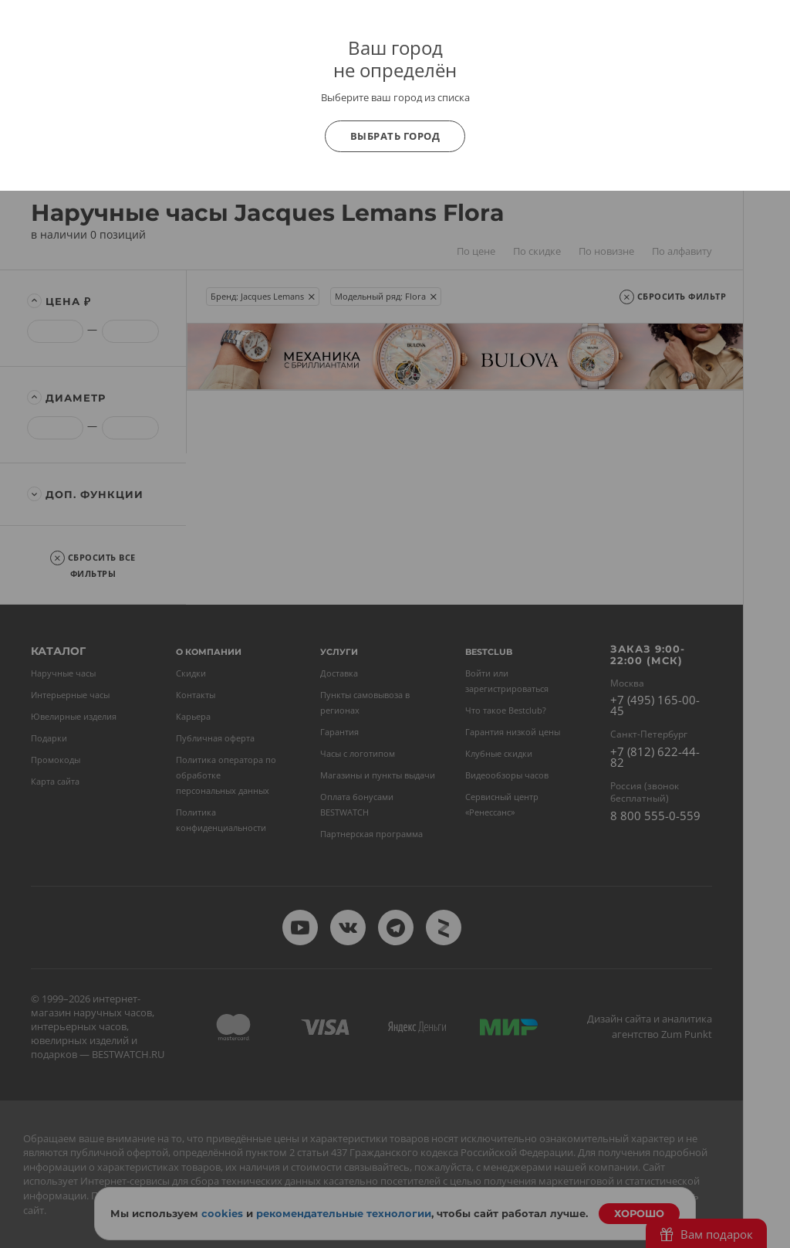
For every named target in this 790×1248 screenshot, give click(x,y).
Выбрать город (395, 136)
